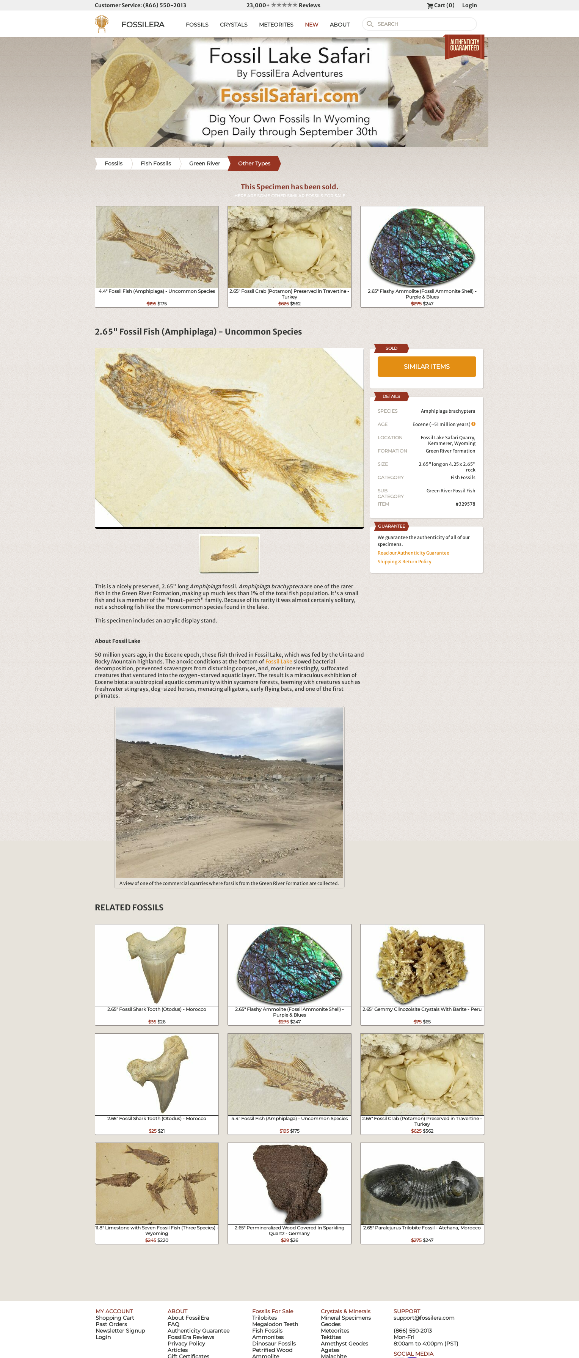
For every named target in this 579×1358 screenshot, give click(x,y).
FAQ (173, 1324)
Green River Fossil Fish (451, 491)
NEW (312, 24)
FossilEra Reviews (191, 1337)
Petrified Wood (272, 1350)
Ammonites (268, 1337)
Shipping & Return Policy (405, 561)
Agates (330, 1350)
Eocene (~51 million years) (444, 424)
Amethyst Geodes (344, 1343)
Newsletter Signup (120, 1330)
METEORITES (276, 24)
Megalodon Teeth (275, 1324)
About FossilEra (188, 1317)
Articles (178, 1350)
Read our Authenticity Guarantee (413, 553)
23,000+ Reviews (283, 5)
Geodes (330, 1324)
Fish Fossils (463, 477)
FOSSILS (197, 24)
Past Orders (111, 1324)
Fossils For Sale (272, 1311)
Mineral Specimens (346, 1317)
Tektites (331, 1337)
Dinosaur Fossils (274, 1343)
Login (469, 5)
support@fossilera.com (424, 1317)
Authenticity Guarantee (198, 1330)
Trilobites (264, 1317)
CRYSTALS (234, 24)
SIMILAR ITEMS (427, 366)
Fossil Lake (278, 661)
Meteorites (335, 1330)
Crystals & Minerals (345, 1311)
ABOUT (340, 24)
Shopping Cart (115, 1317)
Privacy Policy (186, 1343)
